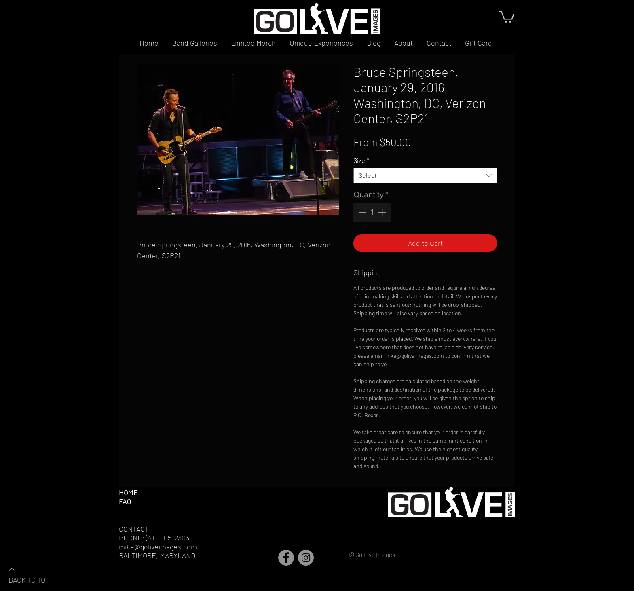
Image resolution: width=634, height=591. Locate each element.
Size (361, 160)
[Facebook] (286, 558)
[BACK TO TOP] (37, 574)
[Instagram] (306, 558)
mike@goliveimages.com (158, 546)
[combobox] (425, 175)
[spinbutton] (372, 212)
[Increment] (382, 212)
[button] (506, 16)
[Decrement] (361, 212)
